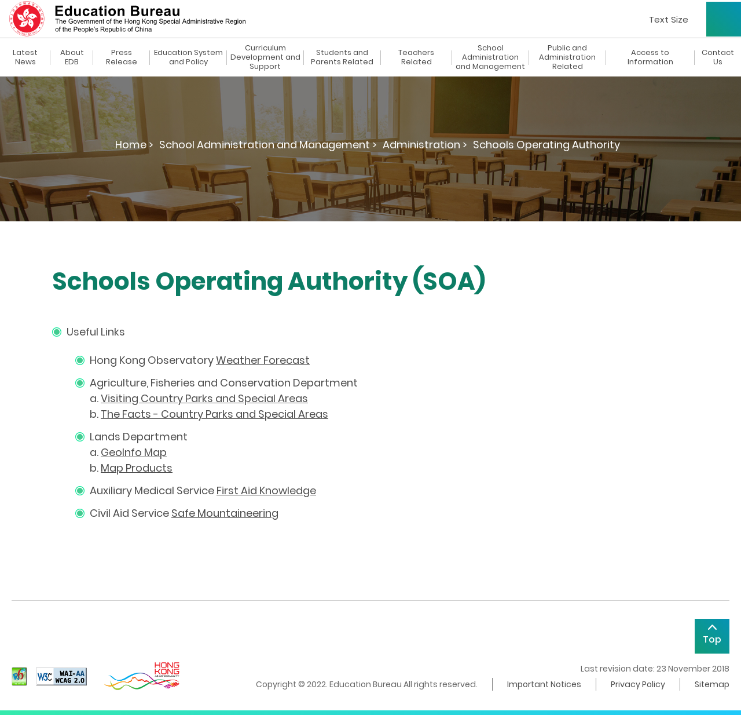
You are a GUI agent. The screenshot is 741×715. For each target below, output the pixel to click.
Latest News (25, 57)
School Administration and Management (490, 57)
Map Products (137, 468)
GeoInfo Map (134, 452)
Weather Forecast (263, 360)
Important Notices (544, 684)
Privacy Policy (638, 684)
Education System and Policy (188, 57)
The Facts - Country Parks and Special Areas (214, 414)
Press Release (121, 57)
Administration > (425, 144)
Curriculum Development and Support (265, 57)
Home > (134, 144)
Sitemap (712, 684)
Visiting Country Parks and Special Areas (204, 398)
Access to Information (650, 57)
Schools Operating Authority (546, 144)
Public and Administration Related (567, 57)
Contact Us (718, 57)
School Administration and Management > (268, 144)
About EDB (72, 57)
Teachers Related (416, 57)
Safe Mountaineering (224, 513)
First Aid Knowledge (266, 490)
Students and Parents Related (342, 57)
